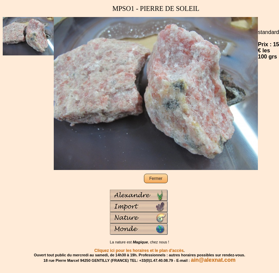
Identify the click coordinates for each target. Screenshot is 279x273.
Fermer (156, 178)
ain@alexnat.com (213, 260)
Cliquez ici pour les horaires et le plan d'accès (138, 250)
